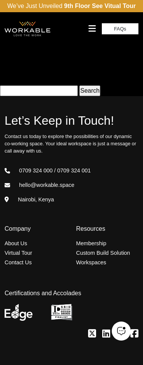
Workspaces (91, 262)
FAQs (120, 29)
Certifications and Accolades (43, 293)
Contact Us (18, 262)
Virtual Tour (18, 253)
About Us (16, 243)
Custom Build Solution (103, 253)
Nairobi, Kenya (29, 199)
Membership (91, 243)
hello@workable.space (39, 185)
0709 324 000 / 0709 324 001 (48, 170)
